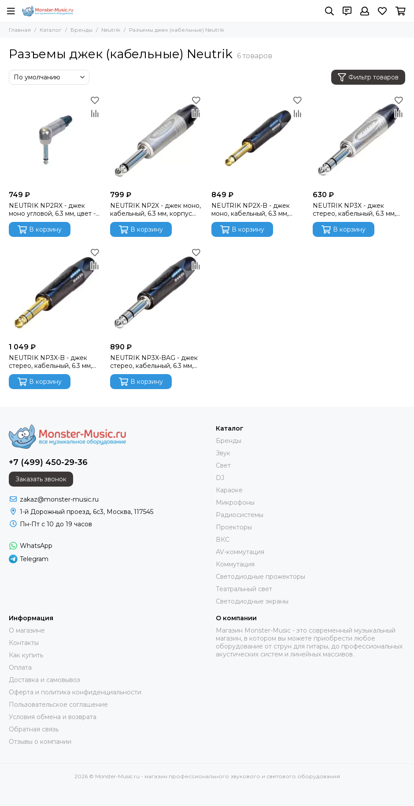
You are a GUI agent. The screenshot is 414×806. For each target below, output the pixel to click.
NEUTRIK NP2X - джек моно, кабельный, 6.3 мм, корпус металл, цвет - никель (155, 209)
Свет (223, 465)
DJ (220, 478)
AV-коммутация (240, 552)
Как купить (26, 655)
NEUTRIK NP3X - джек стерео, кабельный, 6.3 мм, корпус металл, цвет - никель (358, 209)
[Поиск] (329, 11)
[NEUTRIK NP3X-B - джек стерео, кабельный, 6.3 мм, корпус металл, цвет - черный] (55, 292)
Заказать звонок (41, 479)
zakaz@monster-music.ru (59, 499)
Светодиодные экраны (252, 601)
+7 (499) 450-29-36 (48, 462)
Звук (223, 453)
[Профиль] (364, 11)
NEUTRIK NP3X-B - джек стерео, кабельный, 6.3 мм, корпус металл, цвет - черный (50, 362)
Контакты (24, 643)
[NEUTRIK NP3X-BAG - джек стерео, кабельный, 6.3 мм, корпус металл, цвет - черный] (156, 292)
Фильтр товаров (368, 77)
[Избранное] (382, 11)
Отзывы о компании (40, 742)
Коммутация (235, 564)
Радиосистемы (239, 515)
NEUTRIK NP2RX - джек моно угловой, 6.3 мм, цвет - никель (52, 209)
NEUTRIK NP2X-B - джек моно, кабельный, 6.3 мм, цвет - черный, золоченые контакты (252, 209)
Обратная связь (34, 729)
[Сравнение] (94, 113)
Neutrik (110, 29)
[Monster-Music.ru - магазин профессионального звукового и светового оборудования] (47, 11)
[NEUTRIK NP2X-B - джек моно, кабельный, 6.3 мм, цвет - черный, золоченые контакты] (257, 140)
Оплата (20, 667)
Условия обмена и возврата (52, 717)
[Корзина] (400, 11)
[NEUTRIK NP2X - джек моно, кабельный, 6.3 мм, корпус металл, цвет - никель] (156, 140)
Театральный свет (244, 589)
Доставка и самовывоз (44, 680)
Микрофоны (235, 502)
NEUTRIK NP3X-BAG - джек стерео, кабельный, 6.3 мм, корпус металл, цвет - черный (154, 362)
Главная (20, 29)
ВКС (222, 540)
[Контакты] (347, 11)
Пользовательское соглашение (58, 705)
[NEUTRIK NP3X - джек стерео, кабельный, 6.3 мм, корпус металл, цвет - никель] (359, 140)
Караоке (229, 490)
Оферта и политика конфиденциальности (75, 692)
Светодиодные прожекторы (260, 577)
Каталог (51, 29)
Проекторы (234, 527)
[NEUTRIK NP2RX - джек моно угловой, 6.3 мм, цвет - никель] (55, 140)
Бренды (81, 29)
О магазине (27, 630)
